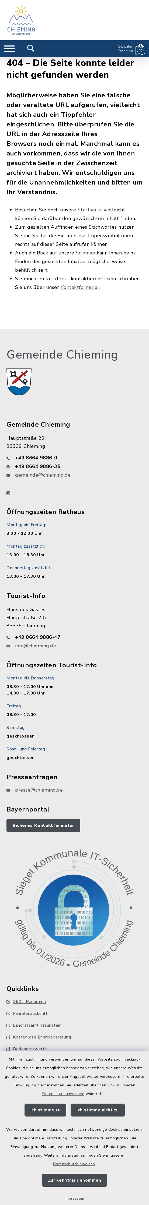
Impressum (74, 1198)
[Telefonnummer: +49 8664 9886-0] (74, 458)
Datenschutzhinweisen (63, 1093)
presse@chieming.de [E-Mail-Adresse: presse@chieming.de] (39, 790)
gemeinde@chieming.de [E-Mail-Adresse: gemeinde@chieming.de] (43, 475)
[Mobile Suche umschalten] (31, 48)
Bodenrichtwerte (26, 1049)
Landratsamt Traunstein (33, 1025)
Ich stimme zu (45, 1110)
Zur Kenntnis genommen (74, 1180)
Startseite (89, 210)
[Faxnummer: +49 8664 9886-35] (74, 466)
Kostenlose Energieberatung (38, 1037)
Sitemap (85, 253)
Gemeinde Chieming (62, 355)
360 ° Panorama (26, 1002)
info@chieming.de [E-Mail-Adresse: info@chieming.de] (35, 646)
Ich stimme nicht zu (98, 1110)
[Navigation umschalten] (9, 48)
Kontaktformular (80, 287)
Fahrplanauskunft (26, 1013)
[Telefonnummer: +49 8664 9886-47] (74, 637)
